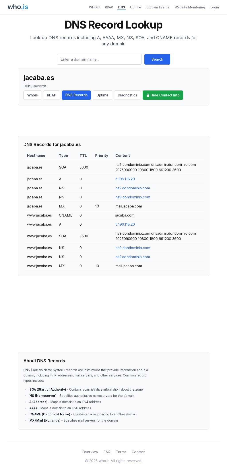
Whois (32, 95)
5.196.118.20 (125, 179)
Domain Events (157, 7)
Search (157, 59)
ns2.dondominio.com (132, 188)
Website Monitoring (190, 7)
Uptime (135, 7)
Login (214, 7)
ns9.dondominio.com (132, 197)
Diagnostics (127, 95)
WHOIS (94, 7)
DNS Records (76, 95)
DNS (121, 7)
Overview (90, 452)
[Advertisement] (113, 120)
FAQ (107, 452)
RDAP (109, 7)
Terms (121, 452)
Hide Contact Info (163, 95)
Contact (138, 452)
